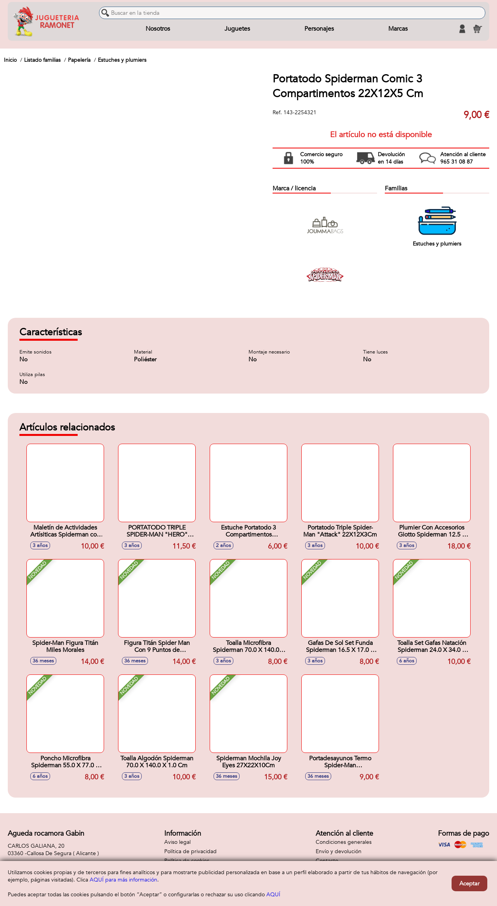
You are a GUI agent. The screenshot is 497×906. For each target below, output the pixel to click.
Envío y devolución (338, 851)
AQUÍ (273, 894)
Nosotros (158, 28)
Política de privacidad (190, 851)
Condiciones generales (344, 842)
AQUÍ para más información (123, 879)
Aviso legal (177, 842)
